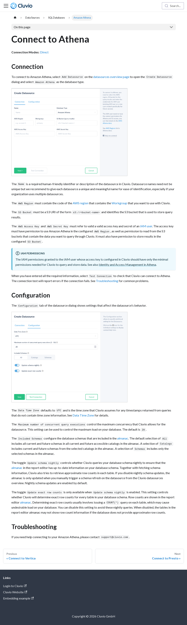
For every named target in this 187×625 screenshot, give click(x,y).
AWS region (80, 203)
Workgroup (119, 203)
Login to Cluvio (14, 586)
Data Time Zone (83, 415)
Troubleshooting (107, 281)
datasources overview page (111, 77)
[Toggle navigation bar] (6, 6)
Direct (44, 52)
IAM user (146, 226)
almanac (122, 438)
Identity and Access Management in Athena (127, 264)
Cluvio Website (15, 592)
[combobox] (173, 5)
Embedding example (18, 598)
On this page (22, 27)
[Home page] (15, 18)
